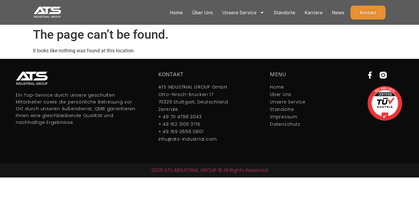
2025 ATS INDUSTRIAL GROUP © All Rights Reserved (209, 170)
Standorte (284, 12)
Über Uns (202, 12)
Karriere (314, 12)
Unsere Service (243, 12)
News (338, 12)
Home (176, 12)
